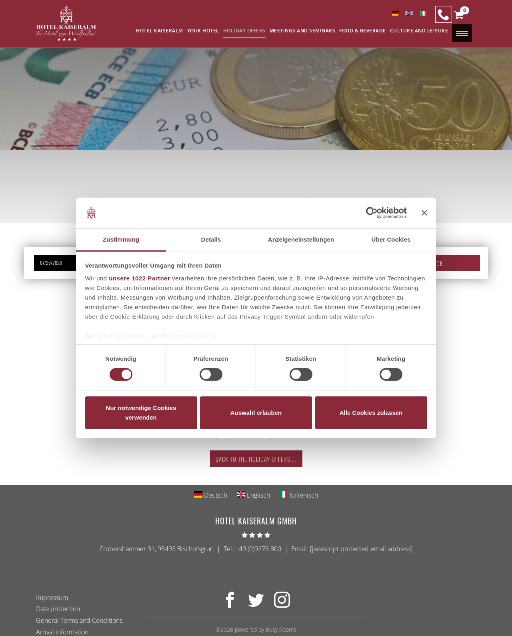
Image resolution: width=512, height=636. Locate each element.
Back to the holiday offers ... (256, 458)
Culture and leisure (419, 30)
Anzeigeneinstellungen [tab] (301, 239)
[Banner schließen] (424, 213)
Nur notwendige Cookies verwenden (141, 412)
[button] (458, 16)
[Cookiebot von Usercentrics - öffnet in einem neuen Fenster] (372, 213)
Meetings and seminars (303, 30)
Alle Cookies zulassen (371, 412)
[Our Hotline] (444, 14)
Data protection (58, 608)
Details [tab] (211, 239)
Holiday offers (244, 30)
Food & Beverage (362, 30)
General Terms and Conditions (79, 620)
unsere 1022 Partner (139, 278)
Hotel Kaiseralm (159, 30)
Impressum (52, 597)
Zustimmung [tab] (121, 239)
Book (436, 263)
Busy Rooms (281, 629)
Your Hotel (203, 30)
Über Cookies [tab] (391, 239)
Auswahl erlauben (256, 412)
